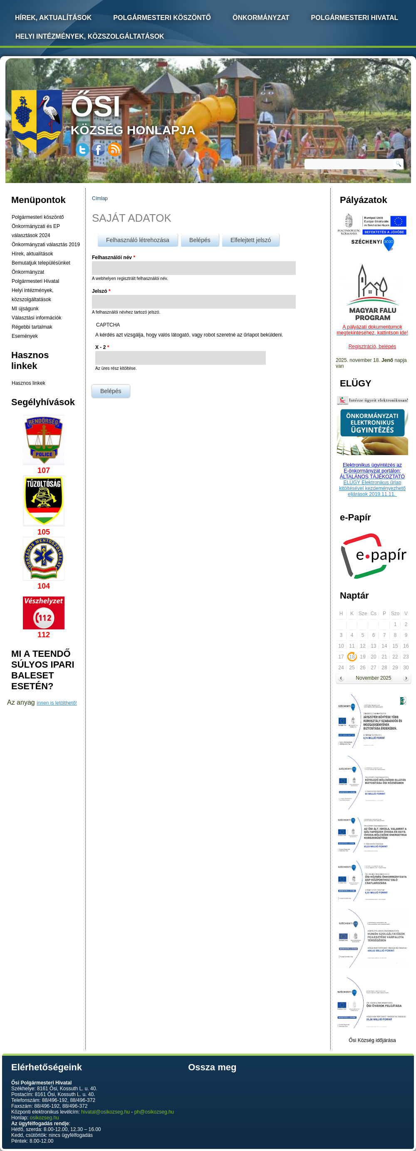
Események (25, 336)
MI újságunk (25, 309)
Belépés (204, 238)
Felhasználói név (113, 257)
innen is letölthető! (57, 703)
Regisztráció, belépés (372, 346)
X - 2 (102, 347)
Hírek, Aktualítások (53, 17)
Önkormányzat (261, 17)
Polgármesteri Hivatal (355, 17)
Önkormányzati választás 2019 (46, 245)
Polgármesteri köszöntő (162, 17)
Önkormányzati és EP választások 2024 (36, 230)
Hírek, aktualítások (32, 254)
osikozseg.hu (44, 1118)
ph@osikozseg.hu (154, 1112)
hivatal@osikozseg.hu (105, 1112)
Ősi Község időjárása (372, 1040)
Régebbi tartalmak (32, 327)
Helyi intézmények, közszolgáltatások (89, 36)
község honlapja (153, 113)
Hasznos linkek (28, 383)
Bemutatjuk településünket (41, 263)
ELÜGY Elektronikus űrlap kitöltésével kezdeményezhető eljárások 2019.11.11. (372, 488)
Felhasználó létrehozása (137, 240)
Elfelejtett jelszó (250, 240)
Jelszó (101, 291)
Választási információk (36, 318)
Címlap (100, 198)
